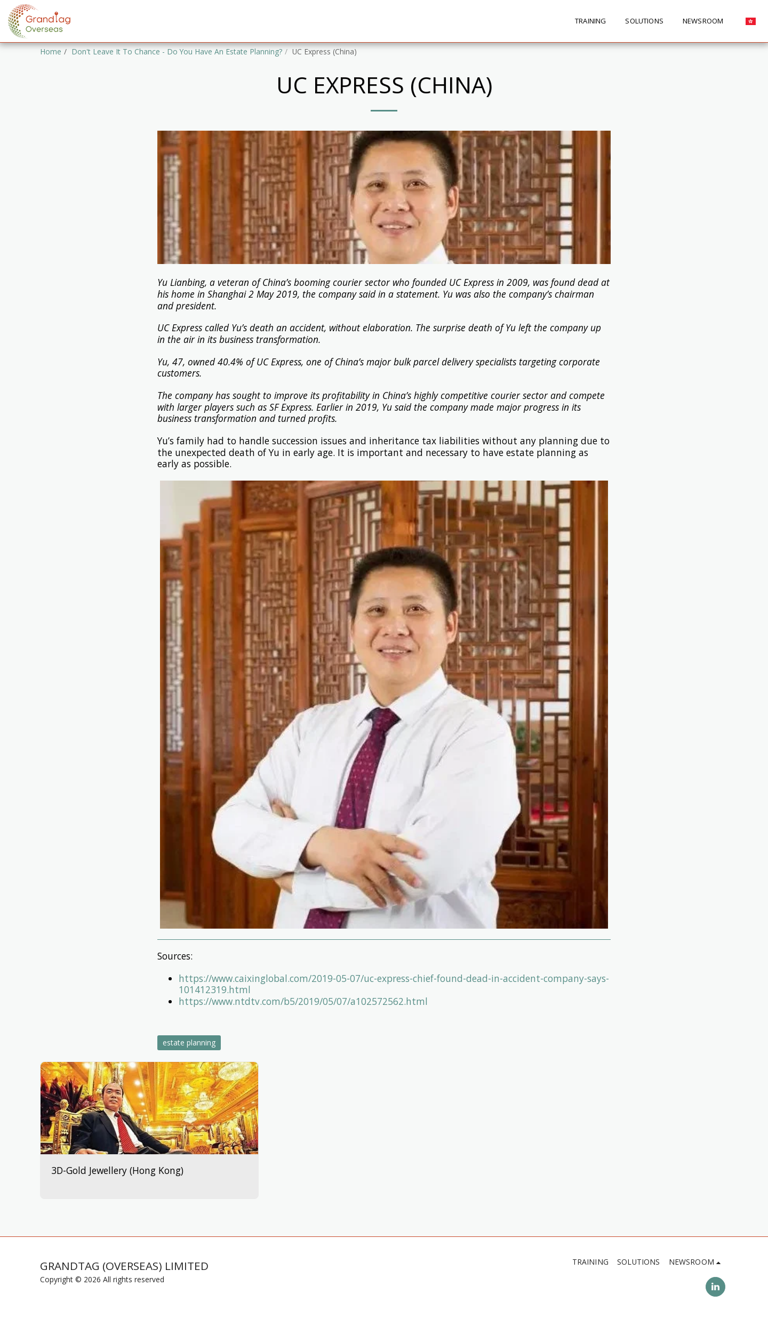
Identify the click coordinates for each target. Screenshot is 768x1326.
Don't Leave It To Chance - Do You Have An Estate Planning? (176, 51)
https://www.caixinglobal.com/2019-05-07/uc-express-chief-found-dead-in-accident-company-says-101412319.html (394, 984)
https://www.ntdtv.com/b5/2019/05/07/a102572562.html (303, 1001)
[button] (707, 21)
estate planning (189, 1042)
